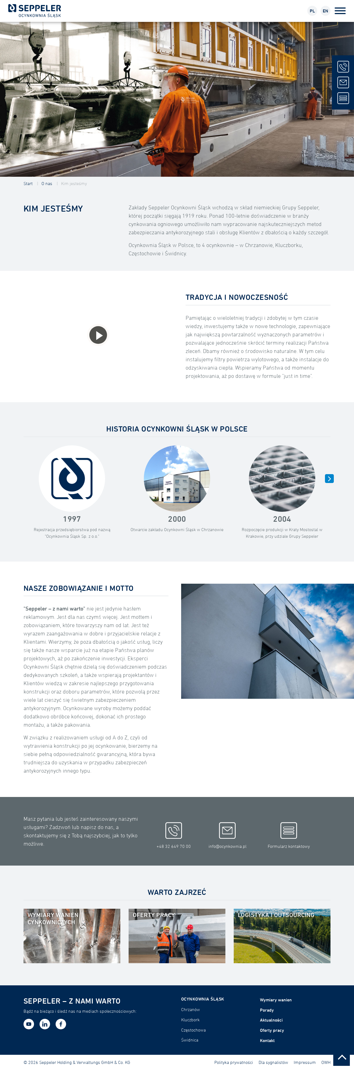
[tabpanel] (177, 99)
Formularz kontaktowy (289, 835)
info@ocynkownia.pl (227, 835)
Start (28, 183)
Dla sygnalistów (273, 1062)
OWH (325, 1062)
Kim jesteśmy (74, 183)
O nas (46, 183)
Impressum (305, 1062)
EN (325, 10)
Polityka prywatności (233, 1062)
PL (312, 10)
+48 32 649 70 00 (174, 835)
